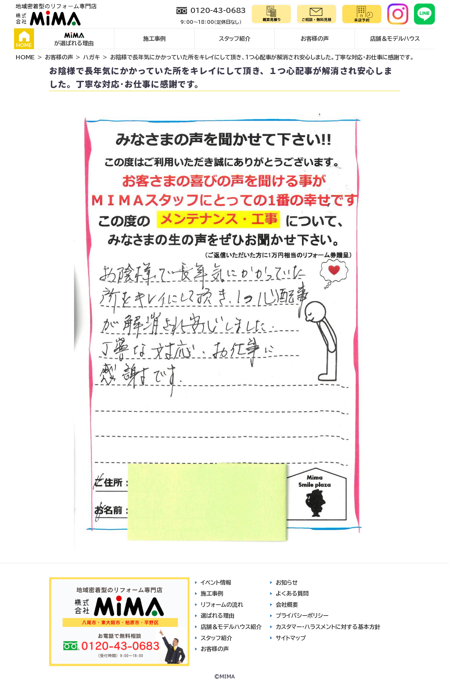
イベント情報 (216, 582)
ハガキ (91, 57)
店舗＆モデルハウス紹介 (231, 627)
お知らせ (287, 582)
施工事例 (154, 38)
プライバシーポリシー (302, 615)
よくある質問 (292, 593)
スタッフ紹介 (234, 38)
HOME (24, 39)
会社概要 (287, 604)
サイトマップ (291, 638)
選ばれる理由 (217, 615)
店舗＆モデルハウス (395, 38)
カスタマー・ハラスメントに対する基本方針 (328, 627)
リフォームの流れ (222, 604)
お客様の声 (315, 38)
